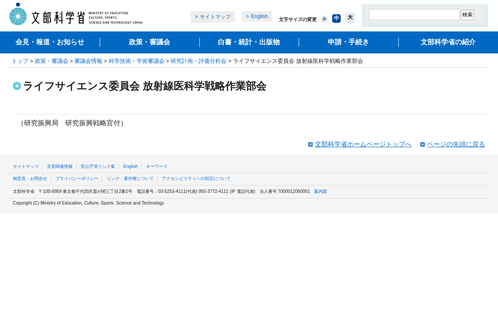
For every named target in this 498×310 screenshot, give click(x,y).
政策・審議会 (149, 42)
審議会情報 (88, 61)
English (259, 16)
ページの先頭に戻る (456, 144)
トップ (20, 61)
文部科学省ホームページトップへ (363, 144)
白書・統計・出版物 (249, 42)
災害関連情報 (60, 166)
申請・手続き (348, 42)
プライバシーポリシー (76, 178)
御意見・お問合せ (30, 178)
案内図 (320, 191)
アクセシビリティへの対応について (196, 178)
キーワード (157, 166)
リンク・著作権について (130, 178)
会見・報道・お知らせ (49, 42)
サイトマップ (215, 17)
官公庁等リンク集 (98, 166)
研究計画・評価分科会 (198, 61)
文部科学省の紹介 (448, 42)
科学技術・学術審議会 (137, 61)
